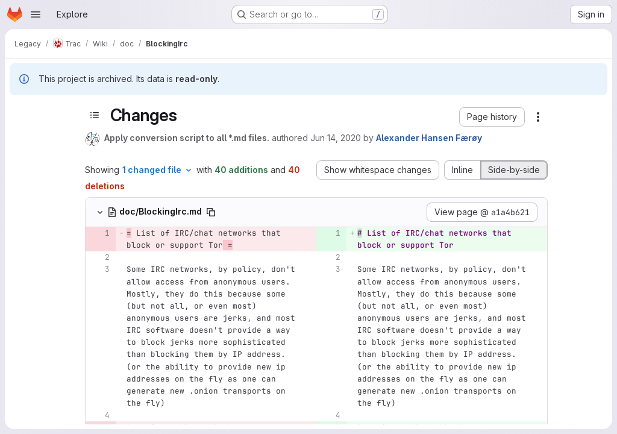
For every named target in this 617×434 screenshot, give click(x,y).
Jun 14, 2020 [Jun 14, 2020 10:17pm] (335, 138)
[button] (492, 117)
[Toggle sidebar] (94, 115)
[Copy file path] (211, 212)
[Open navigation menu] (35, 14)
